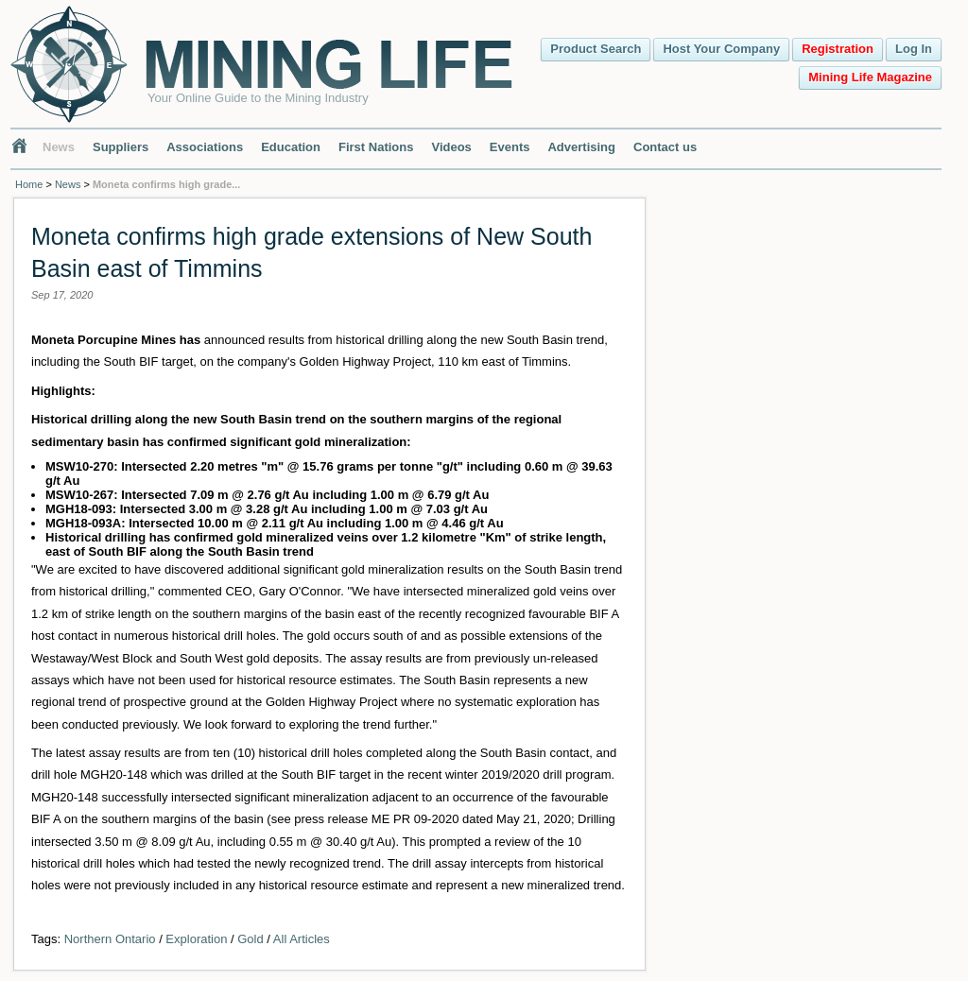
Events (510, 147)
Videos (451, 147)
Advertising (581, 147)
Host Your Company (721, 49)
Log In (913, 49)
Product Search (595, 49)
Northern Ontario (110, 939)
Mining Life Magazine (870, 77)
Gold (250, 939)
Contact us (665, 147)
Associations (204, 147)
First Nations (375, 147)
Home (29, 184)
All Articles (301, 939)
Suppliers (120, 147)
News (59, 147)
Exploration (196, 939)
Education (290, 147)
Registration (837, 49)
